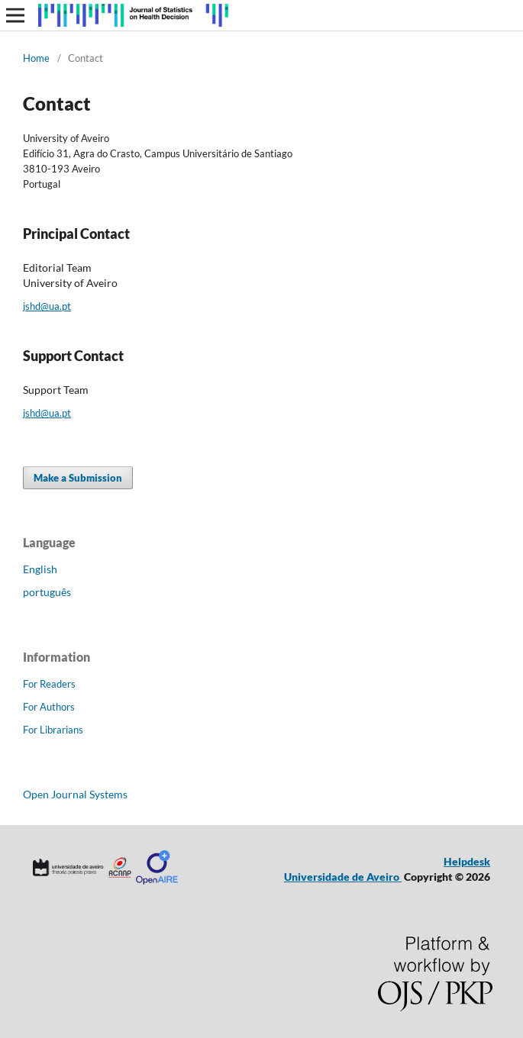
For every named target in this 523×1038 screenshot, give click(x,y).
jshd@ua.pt (47, 306)
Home (36, 58)
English (40, 569)
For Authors (49, 707)
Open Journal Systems (75, 794)
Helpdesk (467, 861)
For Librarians (53, 730)
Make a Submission (78, 478)
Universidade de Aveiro (343, 876)
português (47, 591)
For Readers (49, 684)
